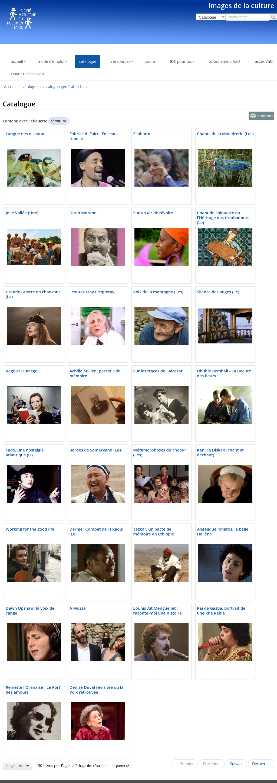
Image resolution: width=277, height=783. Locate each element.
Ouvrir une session (27, 73)
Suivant (236, 763)
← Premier (184, 763)
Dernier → (261, 763)
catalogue (30, 86)
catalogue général (58, 86)
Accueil (10, 86)
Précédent (212, 763)
